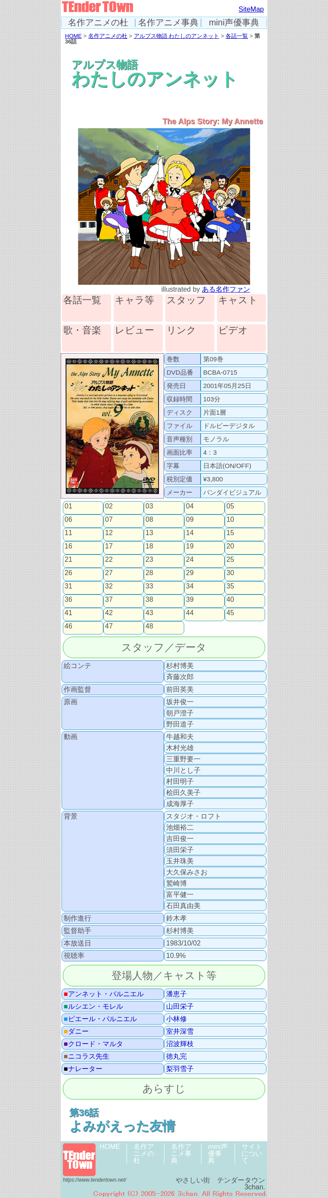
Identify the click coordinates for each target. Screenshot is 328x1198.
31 (68, 586)
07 (109, 519)
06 (68, 519)
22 (109, 559)
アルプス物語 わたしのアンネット (177, 36)
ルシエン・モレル (93, 1006)
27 (109, 573)
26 (68, 573)
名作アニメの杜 (98, 22)
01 (68, 506)
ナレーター (83, 1069)
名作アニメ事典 (168, 22)
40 (230, 599)
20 (230, 546)
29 (190, 573)
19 (190, 546)
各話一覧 (237, 36)
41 (68, 613)
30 (230, 573)
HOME (73, 36)
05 (230, 506)
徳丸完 (176, 1056)
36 (68, 599)
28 (149, 573)
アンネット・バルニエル (104, 994)
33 (149, 586)
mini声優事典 (234, 22)
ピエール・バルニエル (100, 1019)
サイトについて (251, 1153)
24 (190, 559)
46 (68, 626)
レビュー (134, 331)
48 (149, 626)
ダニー (76, 1031)
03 (149, 506)
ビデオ (233, 331)
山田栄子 (180, 1006)
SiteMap (251, 9)
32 (109, 586)
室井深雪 (180, 1031)
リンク (181, 331)
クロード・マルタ (93, 1044)
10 (230, 519)
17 (109, 546)
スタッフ (186, 300)
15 (230, 533)
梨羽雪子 (180, 1069)
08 (149, 519)
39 (190, 599)
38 (149, 599)
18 (149, 546)
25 (230, 559)
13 (149, 533)
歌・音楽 (82, 331)
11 (68, 533)
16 (68, 546)
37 (109, 599)
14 (190, 533)
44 (190, 613)
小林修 (176, 1019)
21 (68, 559)
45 (230, 613)
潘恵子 (176, 994)
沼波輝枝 (180, 1044)
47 (109, 626)
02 (109, 506)
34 (190, 586)
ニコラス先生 (86, 1056)
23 (149, 559)
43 (149, 613)
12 (109, 533)
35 (230, 586)
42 (109, 613)
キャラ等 (134, 300)
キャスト (238, 300)
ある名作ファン (226, 289)
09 (190, 519)
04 (190, 506)
